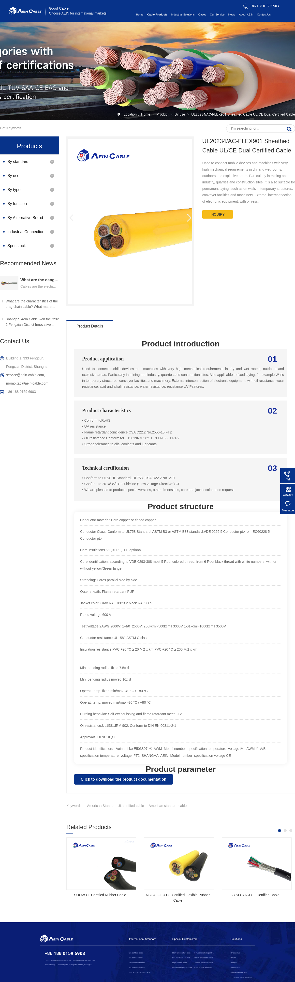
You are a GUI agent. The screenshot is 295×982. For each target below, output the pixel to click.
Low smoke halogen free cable (204, 953)
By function (17, 204)
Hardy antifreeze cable (203, 958)
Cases (202, 14)
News (231, 14)
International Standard (142, 938)
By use (180, 114)
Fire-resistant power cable (182, 958)
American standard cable (168, 806)
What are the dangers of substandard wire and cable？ (39, 280)
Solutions (236, 938)
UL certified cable (136, 953)
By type (13, 190)
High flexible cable (179, 963)
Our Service (217, 14)
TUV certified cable (137, 963)
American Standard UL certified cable (115, 806)
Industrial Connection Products (25, 234)
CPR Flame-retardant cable (204, 968)
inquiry (217, 214)
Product (163, 114)
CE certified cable (136, 958)
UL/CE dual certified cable (139, 972)
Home (139, 14)
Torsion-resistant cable (203, 963)
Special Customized (184, 938)
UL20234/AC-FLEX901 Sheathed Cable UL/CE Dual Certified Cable (243, 114)
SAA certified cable (137, 968)
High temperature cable (182, 953)
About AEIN (246, 14)
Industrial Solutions (182, 14)
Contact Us (264, 14)
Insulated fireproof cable (182, 968)
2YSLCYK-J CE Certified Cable (256, 895)
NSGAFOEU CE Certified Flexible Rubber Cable (178, 897)
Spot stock (16, 246)
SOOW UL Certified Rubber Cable (100, 895)
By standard (17, 162)
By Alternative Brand (25, 218)
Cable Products (157, 14)
